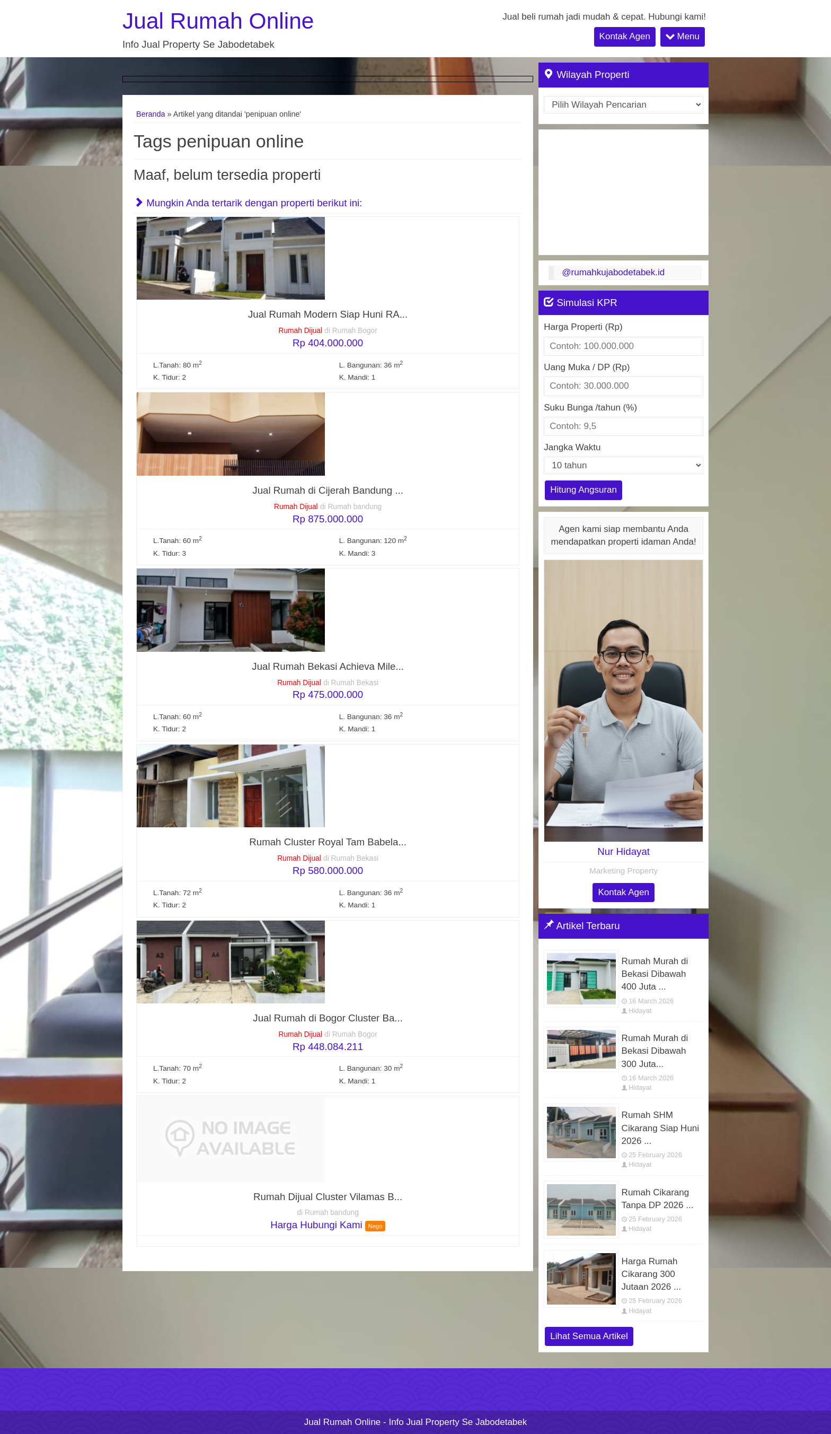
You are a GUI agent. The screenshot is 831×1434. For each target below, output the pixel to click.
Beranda (150, 114)
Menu (683, 36)
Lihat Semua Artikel (588, 1336)
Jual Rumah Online (218, 20)
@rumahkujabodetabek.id (613, 272)
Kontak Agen (624, 36)
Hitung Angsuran (583, 490)
